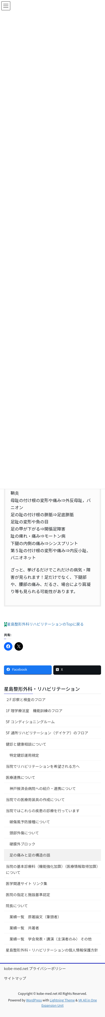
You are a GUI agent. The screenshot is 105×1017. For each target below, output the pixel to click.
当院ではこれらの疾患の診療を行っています (42, 810)
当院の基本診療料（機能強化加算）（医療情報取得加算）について (52, 869)
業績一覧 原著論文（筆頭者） (35, 916)
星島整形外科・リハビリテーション (42, 688)
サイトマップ (15, 978)
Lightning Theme (62, 1000)
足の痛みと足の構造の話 (29, 855)
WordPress (34, 1000)
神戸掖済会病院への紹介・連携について (42, 788)
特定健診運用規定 (24, 755)
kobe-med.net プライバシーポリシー (35, 968)
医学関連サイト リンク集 (26, 883)
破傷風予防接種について (29, 821)
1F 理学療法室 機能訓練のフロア (34, 710)
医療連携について (20, 777)
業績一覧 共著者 (24, 927)
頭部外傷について (24, 832)
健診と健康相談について (26, 744)
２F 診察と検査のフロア (26, 699)
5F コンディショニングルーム (30, 721)
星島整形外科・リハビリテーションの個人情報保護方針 (52, 950)
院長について (17, 905)
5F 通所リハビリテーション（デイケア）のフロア (47, 732)
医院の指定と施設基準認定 (28, 894)
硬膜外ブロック (22, 843)
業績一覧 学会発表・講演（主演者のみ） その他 (50, 939)
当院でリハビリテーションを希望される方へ (43, 766)
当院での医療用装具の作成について (35, 799)
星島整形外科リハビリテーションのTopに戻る (44, 624)
